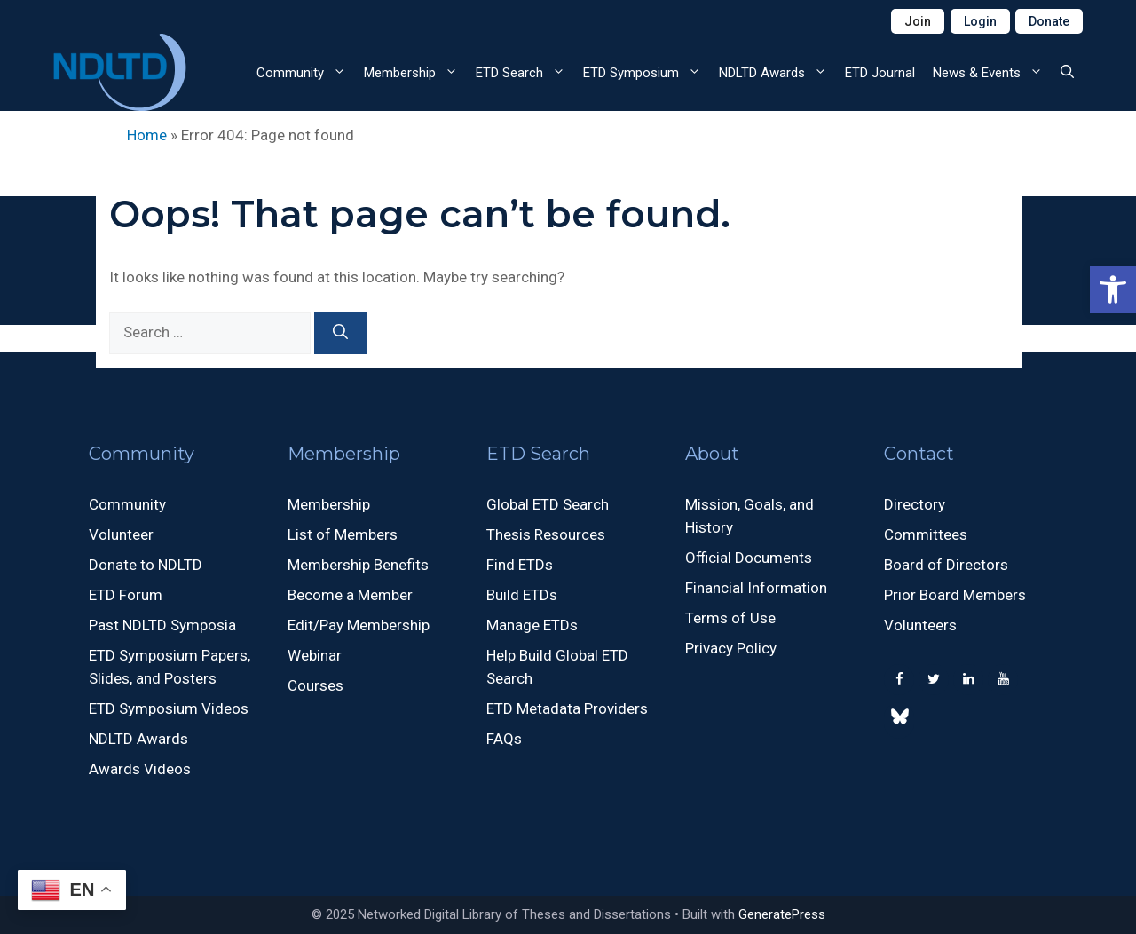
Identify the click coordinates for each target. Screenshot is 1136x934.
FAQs (504, 739)
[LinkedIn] (968, 679)
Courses (315, 685)
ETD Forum (125, 595)
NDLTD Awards (777, 73)
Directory (914, 504)
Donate (1049, 21)
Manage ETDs (532, 625)
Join (917, 21)
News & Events (992, 73)
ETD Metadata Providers (567, 708)
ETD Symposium (646, 73)
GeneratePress (781, 914)
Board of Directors (946, 565)
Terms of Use (730, 618)
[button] (1113, 289)
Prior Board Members (955, 595)
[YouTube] (1003, 679)
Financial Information (756, 588)
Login (980, 21)
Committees (925, 534)
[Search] (340, 333)
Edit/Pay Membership (359, 625)
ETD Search (525, 73)
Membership (415, 73)
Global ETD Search (547, 504)
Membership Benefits (358, 565)
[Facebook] (899, 679)
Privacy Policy (731, 648)
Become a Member (350, 595)
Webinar (315, 655)
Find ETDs (519, 565)
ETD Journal (880, 73)
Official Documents (748, 557)
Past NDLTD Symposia (162, 625)
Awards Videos (140, 769)
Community (305, 73)
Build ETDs (521, 595)
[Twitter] (934, 679)
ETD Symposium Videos (168, 708)
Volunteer (121, 534)
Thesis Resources (545, 534)
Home (147, 135)
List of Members (343, 534)
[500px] (899, 720)
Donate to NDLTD (145, 565)
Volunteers (920, 625)
